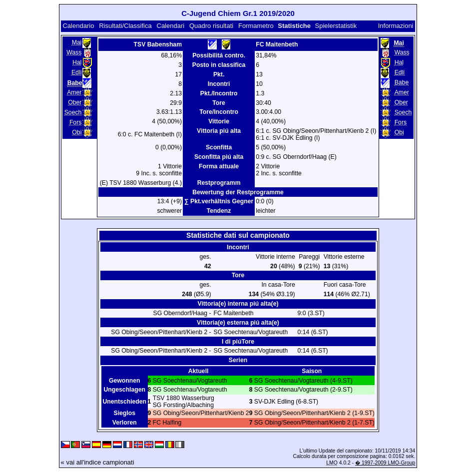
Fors (75, 122)
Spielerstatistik (336, 25)
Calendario (78, 25)
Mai (77, 42)
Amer (74, 92)
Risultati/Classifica (125, 25)
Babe (402, 82)
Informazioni (396, 25)
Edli (76, 72)
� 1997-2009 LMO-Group (385, 463)
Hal (76, 62)
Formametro (256, 25)
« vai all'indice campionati (97, 462)
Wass (73, 52)
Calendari (171, 25)
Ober (74, 102)
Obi (76, 132)
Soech (73, 112)
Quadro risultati (211, 25)
